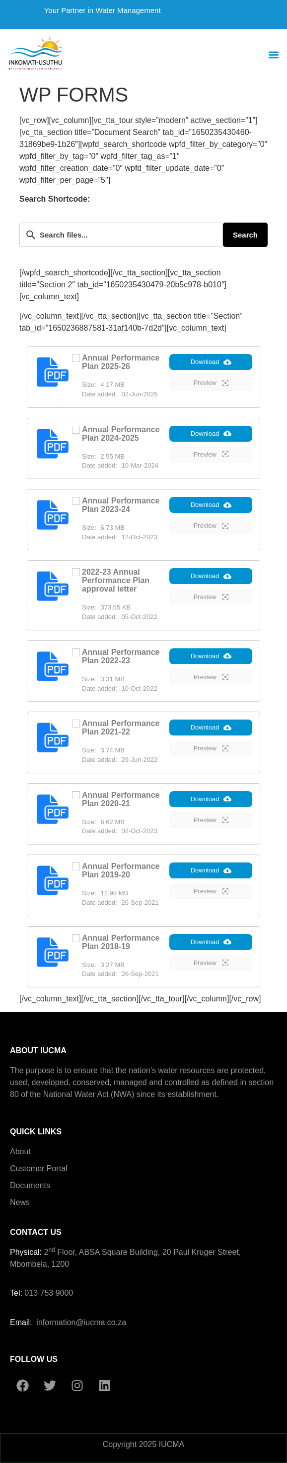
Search (245, 235)
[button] (274, 55)
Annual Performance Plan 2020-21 (120, 799)
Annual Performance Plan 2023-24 (120, 504)
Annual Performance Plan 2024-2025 (120, 433)
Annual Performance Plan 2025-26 (120, 362)
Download (211, 362)
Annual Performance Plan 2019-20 (120, 870)
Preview (211, 383)
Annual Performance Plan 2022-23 (120, 656)
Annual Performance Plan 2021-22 (120, 727)
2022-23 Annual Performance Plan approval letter (115, 580)
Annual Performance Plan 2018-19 (120, 942)
